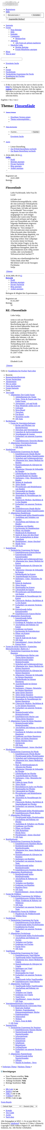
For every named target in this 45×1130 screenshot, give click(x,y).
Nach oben (32, 371)
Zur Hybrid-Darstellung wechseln (23, 149)
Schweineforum (21, 1036)
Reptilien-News (21, 887)
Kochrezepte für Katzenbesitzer (27, 631)
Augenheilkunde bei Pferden (26, 776)
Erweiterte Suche (12, 63)
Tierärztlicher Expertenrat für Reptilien (26, 841)
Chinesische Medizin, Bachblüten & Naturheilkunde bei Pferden (29, 803)
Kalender (14, 34)
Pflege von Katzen (22, 633)
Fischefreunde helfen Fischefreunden (29, 925)
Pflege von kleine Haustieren (26, 738)
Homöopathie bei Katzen (25, 587)
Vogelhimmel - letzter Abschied (27, 999)
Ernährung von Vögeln (24, 995)
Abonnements (11, 382)
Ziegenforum (20, 1041)
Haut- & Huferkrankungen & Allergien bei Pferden (26, 766)
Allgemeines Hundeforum (21, 513)
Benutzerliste (20, 38)
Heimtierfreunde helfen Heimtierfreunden (24, 661)
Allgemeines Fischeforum (20, 933)
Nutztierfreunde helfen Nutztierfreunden (24, 1033)
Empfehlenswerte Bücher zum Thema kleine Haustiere (27, 656)
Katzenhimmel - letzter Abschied (28, 642)
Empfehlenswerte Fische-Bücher (27, 922)
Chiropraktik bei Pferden (24, 791)
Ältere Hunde (20, 484)
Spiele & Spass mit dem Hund (27, 535)
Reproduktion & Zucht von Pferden (29, 787)
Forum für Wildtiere (13, 894)
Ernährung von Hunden (24, 526)
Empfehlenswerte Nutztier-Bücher (28, 1030)
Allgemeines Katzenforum (21, 616)
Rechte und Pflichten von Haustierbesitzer (25, 426)
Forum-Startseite (12, 388)
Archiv (8, 1115)
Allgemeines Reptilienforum (22, 872)
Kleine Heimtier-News (24, 741)
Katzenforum (11, 548)
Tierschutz (19, 412)
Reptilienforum (12, 839)
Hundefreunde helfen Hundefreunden (29, 456)
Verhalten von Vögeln (23, 992)
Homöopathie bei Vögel (24, 973)
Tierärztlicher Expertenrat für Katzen (25, 550)
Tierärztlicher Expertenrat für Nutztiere (26, 1027)
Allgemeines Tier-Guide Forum (23, 395)
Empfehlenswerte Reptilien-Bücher (28, 844)
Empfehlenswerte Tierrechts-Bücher (29, 441)
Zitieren (9, 271)
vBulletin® (15, 1123)
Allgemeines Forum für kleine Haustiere (26, 721)
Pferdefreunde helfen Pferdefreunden (29, 756)
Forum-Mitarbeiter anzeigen (26, 49)
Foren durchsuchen (13, 386)
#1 (21, 155)
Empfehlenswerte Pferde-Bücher (27, 754)
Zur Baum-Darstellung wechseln (23, 151)
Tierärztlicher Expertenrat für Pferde (25, 752)
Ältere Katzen (20, 585)
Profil (13, 160)
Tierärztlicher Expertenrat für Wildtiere (26, 896)
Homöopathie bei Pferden (25, 789)
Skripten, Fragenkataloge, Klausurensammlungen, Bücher (27, 1011)
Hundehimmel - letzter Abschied (27, 541)
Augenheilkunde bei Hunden (26, 476)
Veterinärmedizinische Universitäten (20, 1003)
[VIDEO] (9, 1096)
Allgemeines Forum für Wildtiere (23, 911)
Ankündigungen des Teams (25, 397)
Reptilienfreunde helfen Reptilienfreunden (24, 847)
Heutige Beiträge (21, 47)
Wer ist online (11, 384)
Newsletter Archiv (22, 417)
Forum (8, 28)
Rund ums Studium (22, 1008)
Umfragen (19, 408)
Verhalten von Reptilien (24, 883)
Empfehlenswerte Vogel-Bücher (27, 955)
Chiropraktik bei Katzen (24, 590)
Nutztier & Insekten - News (26, 1063)
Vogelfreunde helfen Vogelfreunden (29, 957)
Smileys (9, 1091)
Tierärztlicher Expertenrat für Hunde (25, 452)
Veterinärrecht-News (23, 445)
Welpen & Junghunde (23, 482)
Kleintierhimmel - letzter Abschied (28, 747)
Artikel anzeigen (17, 168)
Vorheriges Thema (9, 1067)
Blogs (8, 52)
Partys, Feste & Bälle (23, 1021)
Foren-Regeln (6, 1102)
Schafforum (19, 1043)
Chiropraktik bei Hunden (25, 491)
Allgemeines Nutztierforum (21, 1054)
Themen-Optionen (11, 112)
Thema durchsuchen (11, 127)
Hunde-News (20, 544)
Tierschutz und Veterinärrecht (26, 430)
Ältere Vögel (20, 971)
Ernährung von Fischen (24, 944)
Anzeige (8, 142)
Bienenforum (20, 1045)
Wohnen (18, 1019)
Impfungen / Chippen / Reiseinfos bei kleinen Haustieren (28, 689)
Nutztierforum (11, 1025)
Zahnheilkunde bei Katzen (25, 574)
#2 (21, 276)
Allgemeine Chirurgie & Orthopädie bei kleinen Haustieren (29, 676)
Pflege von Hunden (22, 530)
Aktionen (14, 41)
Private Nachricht (17, 164)
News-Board (20, 410)
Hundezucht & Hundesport (25, 533)
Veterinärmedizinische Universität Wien (26, 1006)
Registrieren (10, 9)
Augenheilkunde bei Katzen (26, 576)
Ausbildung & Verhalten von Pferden (29, 824)
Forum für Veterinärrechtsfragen (23, 423)
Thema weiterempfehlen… (21, 119)
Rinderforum (20, 1038)
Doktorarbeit (20, 1017)
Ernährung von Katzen (24, 629)
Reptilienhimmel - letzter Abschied (28, 892)
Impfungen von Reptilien (25, 859)
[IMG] (8, 1094)
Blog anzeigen (16, 166)
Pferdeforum (10, 749)
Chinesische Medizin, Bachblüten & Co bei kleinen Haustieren (29, 704)
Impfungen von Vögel (23, 968)
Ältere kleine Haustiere (24, 695)
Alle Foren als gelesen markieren (28, 43)
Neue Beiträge (16, 30)
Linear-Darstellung (18, 147)
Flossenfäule (25, 106)
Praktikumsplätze (22, 1014)
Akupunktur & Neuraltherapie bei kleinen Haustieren (28, 700)
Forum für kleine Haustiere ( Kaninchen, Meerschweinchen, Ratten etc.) (21, 647)
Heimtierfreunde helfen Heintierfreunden (24, 724)
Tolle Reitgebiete (22, 830)
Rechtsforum (11, 421)
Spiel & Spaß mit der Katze (25, 638)
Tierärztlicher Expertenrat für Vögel (24, 953)
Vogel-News (20, 997)
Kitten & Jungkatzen (23, 583)
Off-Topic (19, 419)
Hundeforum (11, 449)
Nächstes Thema (24, 1067)
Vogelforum (10, 951)
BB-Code (9, 1089)
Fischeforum (10, 72)
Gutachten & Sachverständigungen (28, 432)
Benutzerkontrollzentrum (15, 377)
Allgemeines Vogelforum (20, 984)
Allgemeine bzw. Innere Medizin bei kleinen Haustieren (29, 667)
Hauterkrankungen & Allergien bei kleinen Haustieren (28, 672)
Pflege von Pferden (22, 828)
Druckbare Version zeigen (20, 117)
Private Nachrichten (13, 379)
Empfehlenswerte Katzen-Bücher (28, 552)
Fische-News (20, 946)
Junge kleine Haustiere (24, 692)
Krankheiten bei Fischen (15, 76)
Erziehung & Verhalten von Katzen (28, 622)
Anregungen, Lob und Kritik (26, 403)
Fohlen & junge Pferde (24, 782)
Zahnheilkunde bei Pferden (25, 773)
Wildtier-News (21, 916)
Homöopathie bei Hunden (25, 493)
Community (15, 36)
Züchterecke (20, 743)
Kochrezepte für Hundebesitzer (27, 528)
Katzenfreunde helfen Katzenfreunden (23, 556)
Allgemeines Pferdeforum (20, 815)
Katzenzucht (20, 636)
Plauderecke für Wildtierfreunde (27, 914)
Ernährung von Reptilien (24, 885)
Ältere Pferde (20, 784)
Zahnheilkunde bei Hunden (25, 473)
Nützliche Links (17, 45)
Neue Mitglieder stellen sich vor (27, 406)
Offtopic (18, 1060)
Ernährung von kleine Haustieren (28, 736)
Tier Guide (10, 1113)
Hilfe (8, 12)
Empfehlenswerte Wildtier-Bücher (28, 898)
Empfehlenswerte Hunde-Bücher (28, 454)
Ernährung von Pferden (24, 826)
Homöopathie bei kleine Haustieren (29, 697)
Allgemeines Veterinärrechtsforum (24, 443)
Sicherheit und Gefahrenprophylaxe (29, 458)
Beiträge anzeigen (17, 162)
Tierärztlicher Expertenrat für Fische (20, 74)
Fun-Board (19, 414)
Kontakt (9, 1110)
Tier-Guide (10, 392)
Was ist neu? (10, 54)
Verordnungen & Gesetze (25, 434)
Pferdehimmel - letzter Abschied (27, 835)
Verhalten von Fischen (24, 942)
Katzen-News (20, 644)
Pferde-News (20, 833)
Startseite (9, 25)
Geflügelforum (21, 1047)
